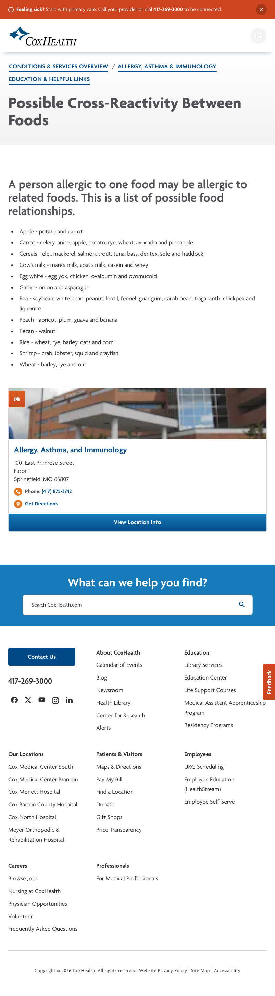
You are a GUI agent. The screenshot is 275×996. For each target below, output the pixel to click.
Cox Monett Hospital (34, 791)
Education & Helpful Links (49, 79)
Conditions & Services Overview (58, 66)
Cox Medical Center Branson (43, 779)
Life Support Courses (210, 690)
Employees (197, 754)
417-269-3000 (168, 9)
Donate (105, 804)
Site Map (200, 970)
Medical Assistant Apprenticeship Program (225, 707)
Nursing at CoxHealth (34, 891)
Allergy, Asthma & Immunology (167, 66)
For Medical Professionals (127, 878)
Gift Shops (109, 817)
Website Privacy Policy (163, 970)
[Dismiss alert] (261, 9)
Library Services (203, 665)
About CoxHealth (118, 652)
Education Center (205, 677)
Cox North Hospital (32, 817)
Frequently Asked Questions (42, 928)
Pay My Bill (109, 779)
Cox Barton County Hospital (42, 804)
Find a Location (115, 791)
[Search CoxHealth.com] (138, 605)
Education (196, 652)
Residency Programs (208, 725)
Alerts (103, 728)
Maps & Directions (118, 767)
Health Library (113, 703)
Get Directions (41, 503)
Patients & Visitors (119, 754)
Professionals (112, 865)
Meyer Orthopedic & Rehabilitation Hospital (36, 834)
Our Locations (26, 754)
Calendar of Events (119, 665)
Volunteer (20, 916)
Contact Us (42, 656)
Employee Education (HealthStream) (209, 784)
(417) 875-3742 (57, 491)
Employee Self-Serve (209, 801)
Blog (101, 677)
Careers (17, 865)
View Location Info (170, 524)
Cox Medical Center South (40, 767)
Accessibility (227, 970)
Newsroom (109, 690)
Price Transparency (119, 829)
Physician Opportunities (37, 903)
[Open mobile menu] (258, 36)
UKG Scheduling (204, 767)
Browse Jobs (23, 878)
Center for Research (120, 715)
